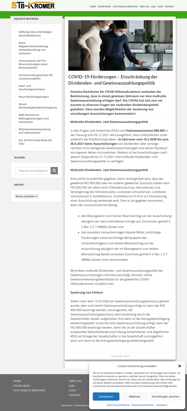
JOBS (153, 6)
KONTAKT (169, 6)
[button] (180, 366)
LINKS (160, 6)
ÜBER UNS (144, 6)
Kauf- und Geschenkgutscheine (32, 87)
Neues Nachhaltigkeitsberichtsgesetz (38, 105)
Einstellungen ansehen (166, 396)
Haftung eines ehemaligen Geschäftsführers (35, 33)
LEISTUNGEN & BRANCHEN (125, 6)
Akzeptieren (106, 396)
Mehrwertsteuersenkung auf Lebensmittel (34, 130)
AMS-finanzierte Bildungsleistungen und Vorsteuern (34, 118)
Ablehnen (134, 396)
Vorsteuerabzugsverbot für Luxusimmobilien (36, 76)
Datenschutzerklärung (118, 404)
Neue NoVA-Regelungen (34, 96)
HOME (93, 6)
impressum (67, 405)
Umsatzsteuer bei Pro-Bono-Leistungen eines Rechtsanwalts (33, 64)
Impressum (161, 404)
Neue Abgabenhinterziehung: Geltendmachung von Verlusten (33, 48)
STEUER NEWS (104, 6)
